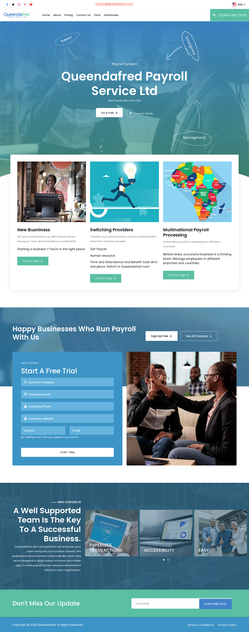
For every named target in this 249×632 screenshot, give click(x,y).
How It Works (140, 113)
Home (46, 15)
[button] (164, 559)
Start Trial (67, 451)
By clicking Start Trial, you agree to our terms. (50, 436)
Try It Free (109, 112)
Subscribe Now (215, 603)
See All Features (199, 335)
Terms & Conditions (200, 624)
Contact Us (83, 15)
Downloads (111, 15)
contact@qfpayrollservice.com (114, 4)
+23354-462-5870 (230, 15)
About (57, 15)
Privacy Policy (227, 624)
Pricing (68, 15)
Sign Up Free (161, 335)
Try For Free (32, 261)
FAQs (97, 15)
